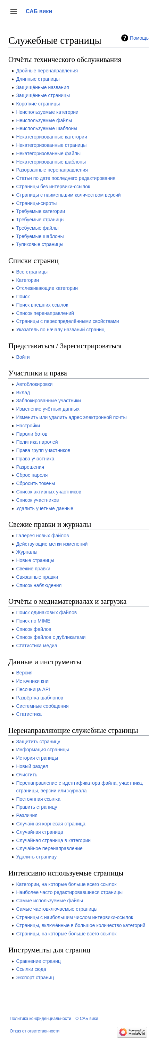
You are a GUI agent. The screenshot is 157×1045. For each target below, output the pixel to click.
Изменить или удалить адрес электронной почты (71, 417)
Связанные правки (37, 577)
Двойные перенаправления (47, 70)
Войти (23, 357)
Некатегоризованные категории (51, 137)
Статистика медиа (36, 645)
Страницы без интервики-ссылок (53, 186)
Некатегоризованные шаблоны (51, 162)
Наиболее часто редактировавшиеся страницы (69, 892)
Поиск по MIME (33, 621)
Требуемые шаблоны (40, 236)
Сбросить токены (35, 483)
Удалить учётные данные (44, 508)
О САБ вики (86, 1018)
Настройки (28, 425)
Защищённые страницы (43, 95)
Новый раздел (32, 766)
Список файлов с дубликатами (50, 637)
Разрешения (30, 467)
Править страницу (36, 807)
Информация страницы (42, 749)
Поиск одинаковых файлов (46, 612)
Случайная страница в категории (53, 840)
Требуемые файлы (37, 228)
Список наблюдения (38, 585)
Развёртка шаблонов (39, 697)
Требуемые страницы (40, 219)
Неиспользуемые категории (47, 112)
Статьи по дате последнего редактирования (65, 178)
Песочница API (33, 689)
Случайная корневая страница (50, 823)
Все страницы (32, 272)
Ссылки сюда (31, 969)
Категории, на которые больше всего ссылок (66, 884)
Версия (24, 672)
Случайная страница (39, 832)
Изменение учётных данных (47, 409)
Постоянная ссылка (38, 799)
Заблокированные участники (48, 400)
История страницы (37, 758)
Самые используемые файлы (49, 900)
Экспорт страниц (35, 977)
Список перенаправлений (45, 313)
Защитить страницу (38, 741)
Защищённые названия (42, 87)
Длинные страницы (37, 79)
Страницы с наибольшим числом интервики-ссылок (74, 917)
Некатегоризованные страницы (51, 145)
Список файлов (33, 629)
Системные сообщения (42, 706)
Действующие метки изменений (52, 544)
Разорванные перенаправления (52, 170)
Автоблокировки (34, 384)
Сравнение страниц (38, 961)
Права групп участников (43, 450)
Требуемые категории (40, 211)
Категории (27, 280)
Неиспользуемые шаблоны (46, 128)
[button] (14, 11)
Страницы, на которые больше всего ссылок (66, 933)
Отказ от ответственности (34, 1031)
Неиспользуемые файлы (44, 120)
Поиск (23, 296)
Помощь (139, 38)
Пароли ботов (31, 434)
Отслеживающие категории (47, 288)
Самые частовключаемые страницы (56, 909)
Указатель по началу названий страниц (60, 329)
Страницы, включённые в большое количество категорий (80, 925)
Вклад (23, 392)
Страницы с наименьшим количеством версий (68, 195)
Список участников (37, 500)
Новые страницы (35, 560)
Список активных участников (48, 491)
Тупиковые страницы (39, 244)
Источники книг (33, 681)
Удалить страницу (36, 857)
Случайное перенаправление (49, 848)
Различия (26, 815)
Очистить (26, 774)
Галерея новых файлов (42, 535)
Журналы (26, 552)
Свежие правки (33, 568)
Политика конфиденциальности (40, 1018)
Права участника (35, 458)
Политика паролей (37, 442)
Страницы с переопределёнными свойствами (67, 321)
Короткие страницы (38, 103)
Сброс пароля (32, 475)
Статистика (29, 714)
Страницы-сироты (36, 203)
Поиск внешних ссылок (42, 305)
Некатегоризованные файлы (48, 153)
